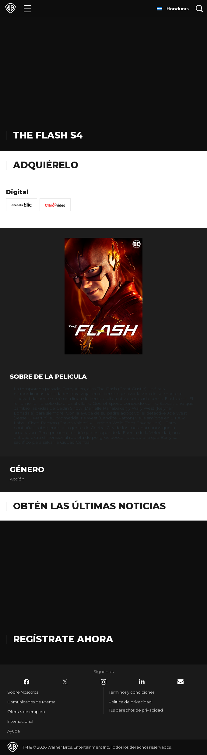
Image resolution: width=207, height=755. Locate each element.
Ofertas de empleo (26, 711)
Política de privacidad (130, 701)
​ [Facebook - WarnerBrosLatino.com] (26, 682)
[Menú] (27, 8)
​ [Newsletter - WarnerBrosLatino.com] (180, 682)
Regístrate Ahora (63, 639)
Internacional (20, 721)
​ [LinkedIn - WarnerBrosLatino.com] (142, 681)
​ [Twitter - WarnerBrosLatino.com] (65, 682)
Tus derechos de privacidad (136, 710)
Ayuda (13, 731)
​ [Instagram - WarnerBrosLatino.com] (103, 682)
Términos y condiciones (131, 692)
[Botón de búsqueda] (199, 8)
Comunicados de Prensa (31, 701)
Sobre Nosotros (22, 692)
